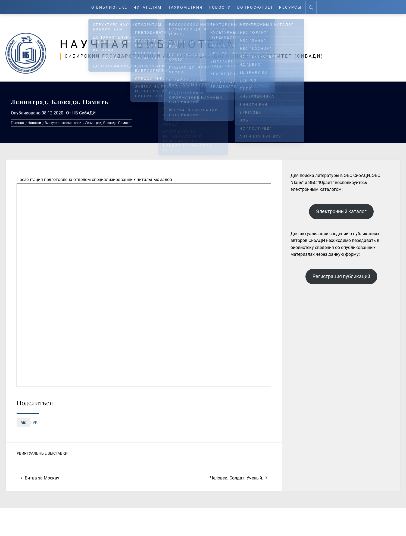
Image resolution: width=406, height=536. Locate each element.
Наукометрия (186, 7)
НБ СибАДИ (84, 113)
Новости (222, 7)
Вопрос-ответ (258, 7)
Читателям (146, 7)
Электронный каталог (341, 211)
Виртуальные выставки (43, 453)
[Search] (315, 7)
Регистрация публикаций (341, 276)
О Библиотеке (106, 7)
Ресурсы (294, 7)
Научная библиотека (152, 44)
